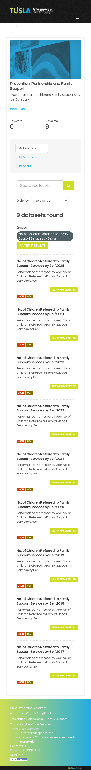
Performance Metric (64, 290)
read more (17, 108)
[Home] (12, 26)
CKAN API (16, 754)
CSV (29, 296)
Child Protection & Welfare (28, 708)
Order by (23, 200)
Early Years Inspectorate (36, 733)
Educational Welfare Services (31, 724)
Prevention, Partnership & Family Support (38, 718)
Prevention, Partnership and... (41, 32)
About (25, 166)
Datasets (27, 148)
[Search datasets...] (40, 185)
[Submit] (68, 185)
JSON (21, 296)
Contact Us (18, 746)
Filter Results (32, 246)
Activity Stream (31, 157)
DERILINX (33, 750)
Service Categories (36, 26)
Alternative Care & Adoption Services (36, 713)
